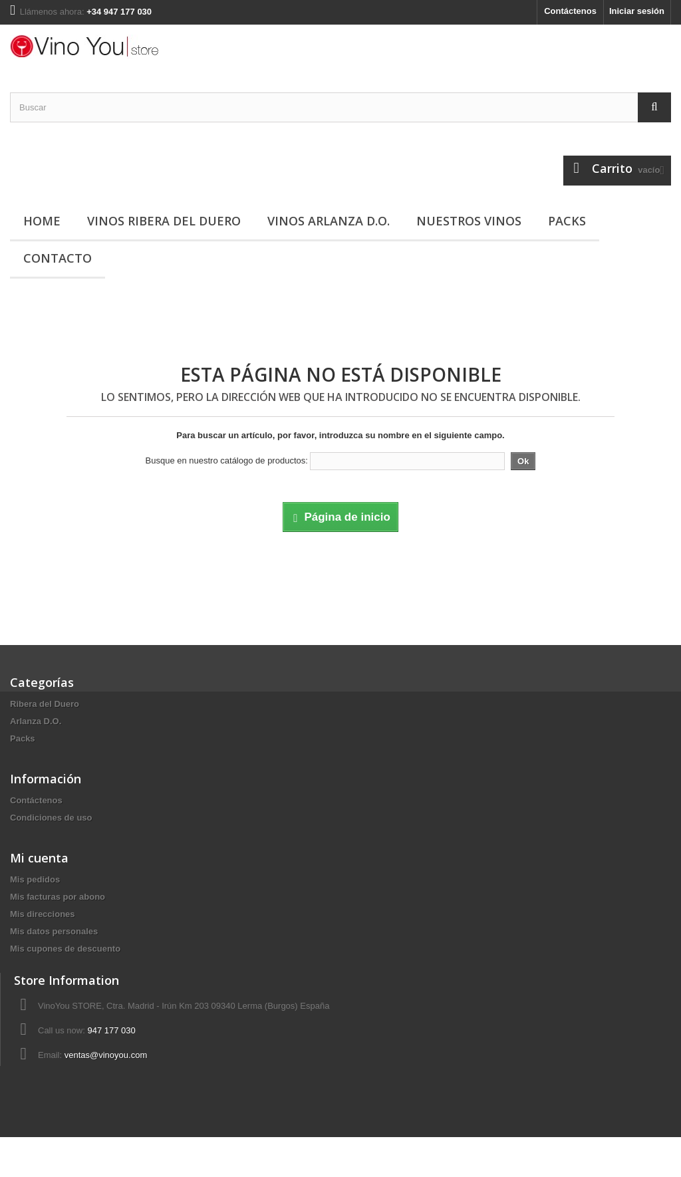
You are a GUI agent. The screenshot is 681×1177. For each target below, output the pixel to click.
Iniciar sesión (636, 11)
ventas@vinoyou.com (106, 1090)
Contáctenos (570, 11)
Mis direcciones (42, 931)
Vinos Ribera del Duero (164, 221)
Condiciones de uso (51, 826)
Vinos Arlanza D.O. (328, 221)
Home (42, 221)
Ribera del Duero (44, 704)
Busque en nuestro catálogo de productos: (227, 460)
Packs (567, 221)
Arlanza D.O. (35, 721)
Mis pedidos (35, 897)
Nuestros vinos (468, 221)
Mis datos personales (54, 949)
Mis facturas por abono (57, 914)
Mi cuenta (39, 875)
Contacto (57, 258)
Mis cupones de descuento (65, 966)
